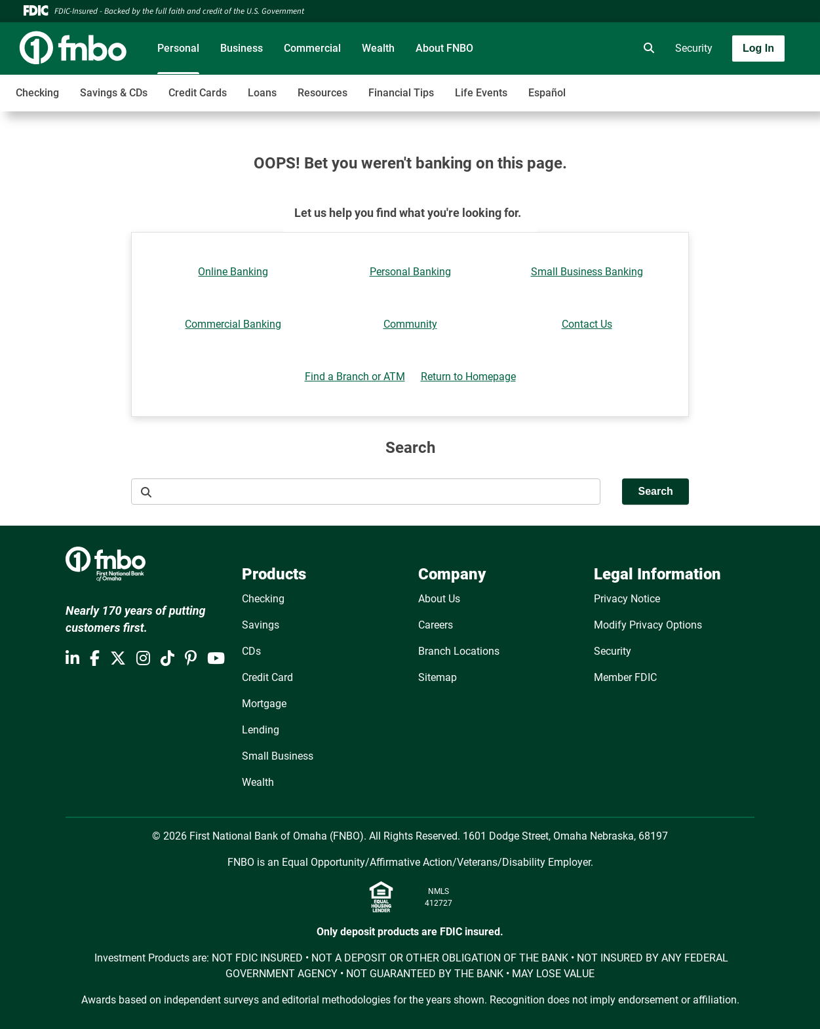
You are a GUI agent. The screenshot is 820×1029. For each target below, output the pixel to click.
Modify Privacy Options (648, 625)
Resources (322, 93)
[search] (646, 48)
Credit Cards (197, 93)
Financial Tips (401, 93)
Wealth (378, 48)
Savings (260, 625)
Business (241, 48)
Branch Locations (458, 651)
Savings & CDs (113, 93)
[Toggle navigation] (716, 86)
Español (547, 93)
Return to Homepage (468, 376)
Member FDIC (625, 677)
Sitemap (437, 677)
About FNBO (444, 48)
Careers (435, 625)
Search (655, 491)
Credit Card (267, 677)
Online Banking (233, 271)
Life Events (481, 93)
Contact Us (587, 324)
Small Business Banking (587, 271)
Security (694, 48)
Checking (37, 93)
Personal (178, 48)
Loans (262, 93)
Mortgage (264, 703)
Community (410, 324)
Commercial (312, 48)
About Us (439, 598)
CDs (251, 651)
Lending (260, 730)
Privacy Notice (627, 598)
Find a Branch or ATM (355, 376)
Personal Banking (410, 271)
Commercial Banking (233, 324)
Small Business (277, 756)
